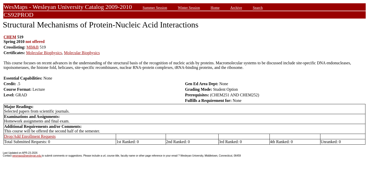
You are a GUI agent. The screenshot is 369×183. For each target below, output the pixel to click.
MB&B (32, 47)
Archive (236, 8)
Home (215, 8)
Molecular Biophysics (44, 53)
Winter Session (189, 8)
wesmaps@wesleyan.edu (27, 155)
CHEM (10, 37)
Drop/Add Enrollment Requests (30, 136)
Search (258, 8)
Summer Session (155, 8)
